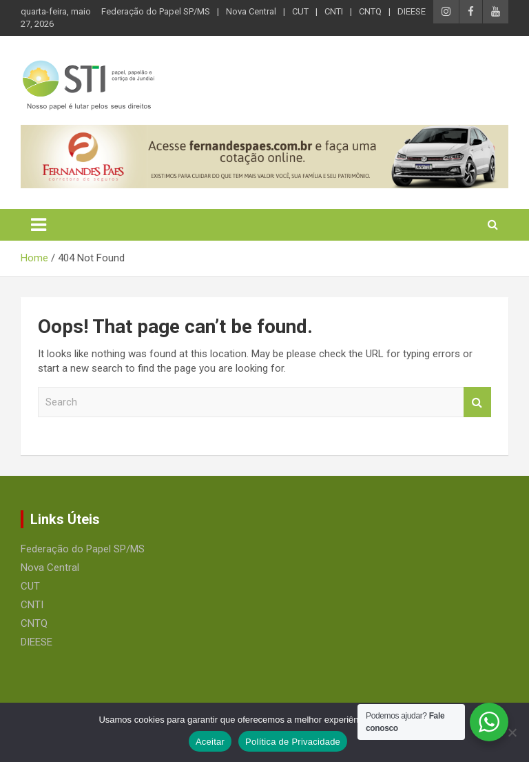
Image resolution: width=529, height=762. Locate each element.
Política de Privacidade (292, 741)
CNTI (333, 11)
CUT (300, 11)
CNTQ (370, 11)
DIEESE (411, 11)
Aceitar (210, 741)
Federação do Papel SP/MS (155, 11)
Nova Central (251, 11)
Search (477, 402)
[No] (512, 732)
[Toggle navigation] (38, 225)
